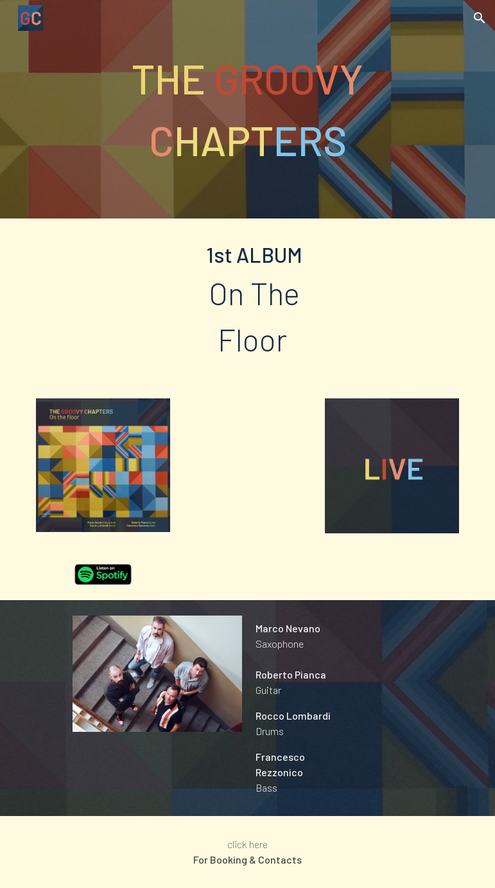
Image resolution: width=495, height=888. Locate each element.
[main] (247, 109)
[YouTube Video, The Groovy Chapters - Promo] (247, 465)
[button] (479, 18)
